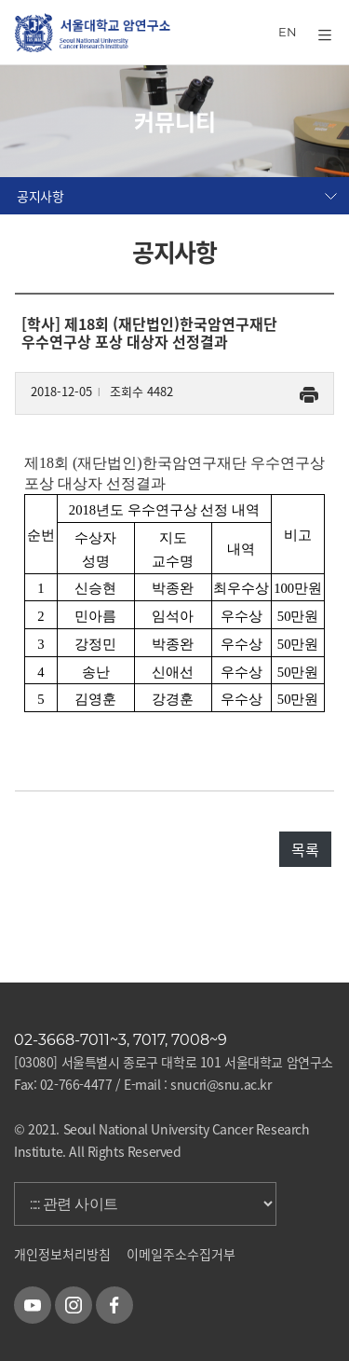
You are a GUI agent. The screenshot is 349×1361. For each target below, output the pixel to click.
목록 (305, 849)
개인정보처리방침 (62, 1253)
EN (287, 31)
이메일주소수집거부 (181, 1253)
